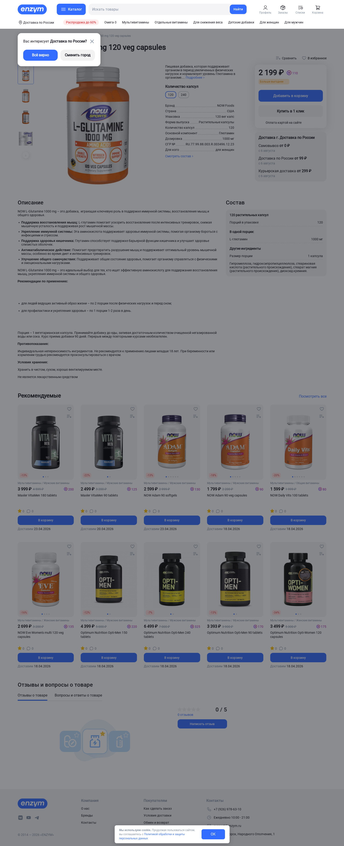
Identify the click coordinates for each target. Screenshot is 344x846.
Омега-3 (110, 22)
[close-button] (92, 41)
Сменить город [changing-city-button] (78, 55)
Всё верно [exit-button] (40, 55)
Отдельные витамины (171, 22)
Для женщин (269, 22)
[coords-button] (36, 22)
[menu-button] (71, 9)
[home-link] (33, 9)
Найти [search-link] (238, 9)
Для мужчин (293, 22)
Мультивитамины (135, 22)
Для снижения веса (208, 22)
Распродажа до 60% (81, 22)
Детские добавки (241, 22)
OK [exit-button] (213, 834)
